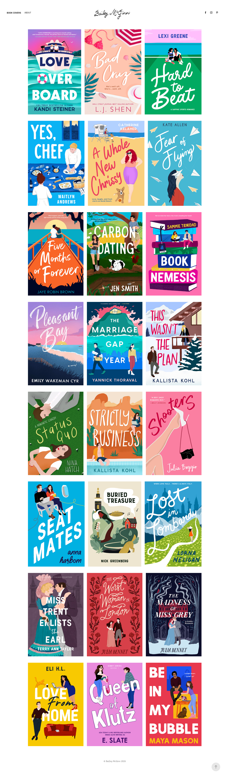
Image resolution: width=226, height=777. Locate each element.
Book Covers (14, 12)
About (28, 12)
